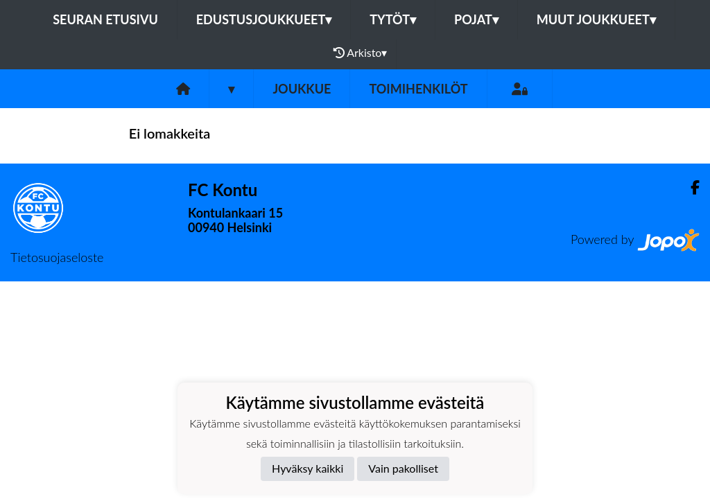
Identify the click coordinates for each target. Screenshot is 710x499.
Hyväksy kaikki (307, 468)
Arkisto (361, 52)
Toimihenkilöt (418, 88)
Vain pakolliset (403, 468)
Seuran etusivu (105, 19)
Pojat (476, 19)
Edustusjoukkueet (263, 19)
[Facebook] (689, 187)
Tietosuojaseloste (56, 257)
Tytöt (393, 19)
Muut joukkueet (596, 19)
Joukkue (301, 88)
